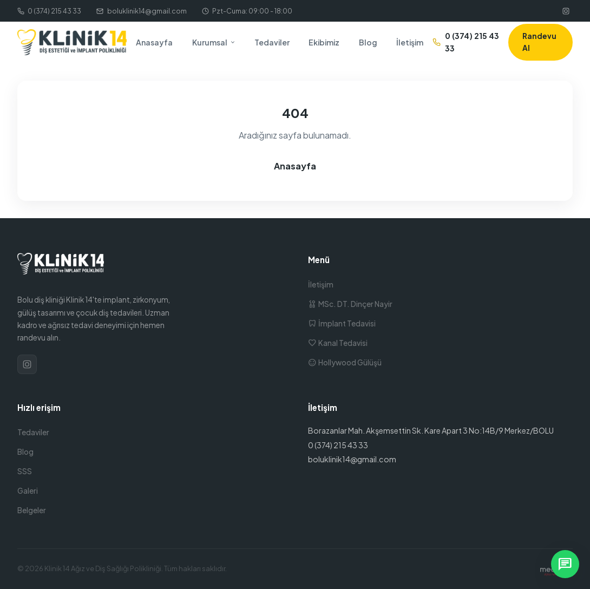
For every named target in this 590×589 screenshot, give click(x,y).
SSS (24, 471)
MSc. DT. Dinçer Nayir (350, 304)
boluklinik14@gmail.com (141, 10)
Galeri (27, 490)
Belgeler (31, 510)
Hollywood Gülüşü (345, 362)
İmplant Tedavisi (342, 323)
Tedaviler (272, 42)
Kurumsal (214, 42)
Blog (368, 42)
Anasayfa (154, 42)
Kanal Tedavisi (338, 343)
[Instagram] (566, 11)
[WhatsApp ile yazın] (565, 564)
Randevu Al (539, 42)
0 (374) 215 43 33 (49, 10)
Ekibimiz (324, 42)
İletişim (409, 42)
